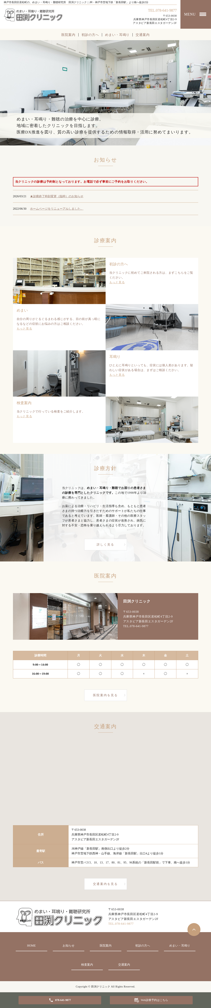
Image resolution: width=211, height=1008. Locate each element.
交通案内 (143, 34)
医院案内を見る (105, 695)
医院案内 (68, 34)
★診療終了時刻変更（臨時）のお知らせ (56, 196)
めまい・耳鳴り (117, 34)
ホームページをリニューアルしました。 (56, 208)
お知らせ (68, 945)
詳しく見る (105, 544)
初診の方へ (90, 34)
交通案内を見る (105, 883)
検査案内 (87, 964)
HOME (31, 945)
